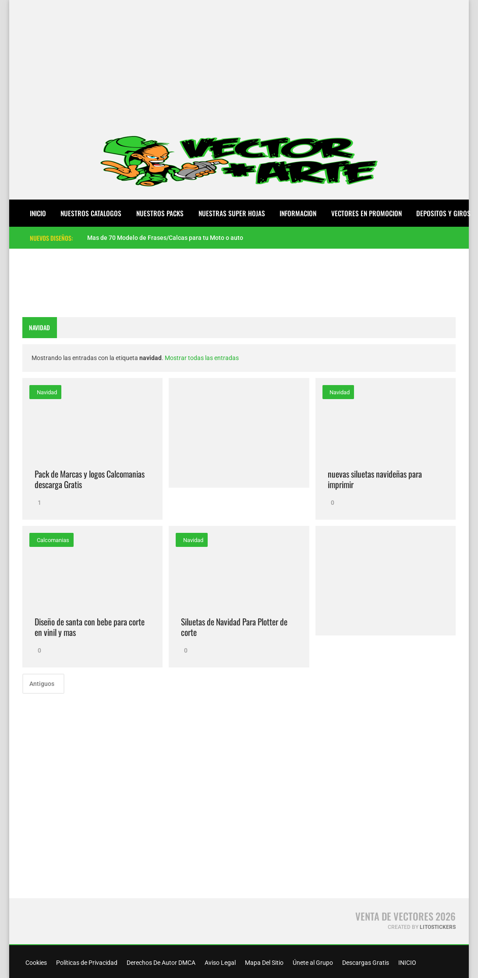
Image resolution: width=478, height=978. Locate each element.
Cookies (35, 962)
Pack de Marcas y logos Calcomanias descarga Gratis (90, 479)
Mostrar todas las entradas (202, 357)
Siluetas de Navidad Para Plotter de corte (234, 627)
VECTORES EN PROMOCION (366, 213)
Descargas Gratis (365, 962)
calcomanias (52, 540)
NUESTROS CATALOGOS (90, 213)
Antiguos (42, 683)
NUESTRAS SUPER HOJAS (231, 213)
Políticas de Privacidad (86, 962)
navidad (46, 392)
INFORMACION (298, 213)
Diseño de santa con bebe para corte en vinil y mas (90, 627)
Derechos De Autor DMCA (160, 962)
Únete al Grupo (312, 962)
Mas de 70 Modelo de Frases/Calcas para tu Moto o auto (165, 237)
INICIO (406, 962)
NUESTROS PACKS (160, 213)
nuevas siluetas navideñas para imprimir (375, 479)
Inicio (38, 213)
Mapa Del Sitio (263, 962)
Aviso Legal (219, 962)
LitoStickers (438, 927)
